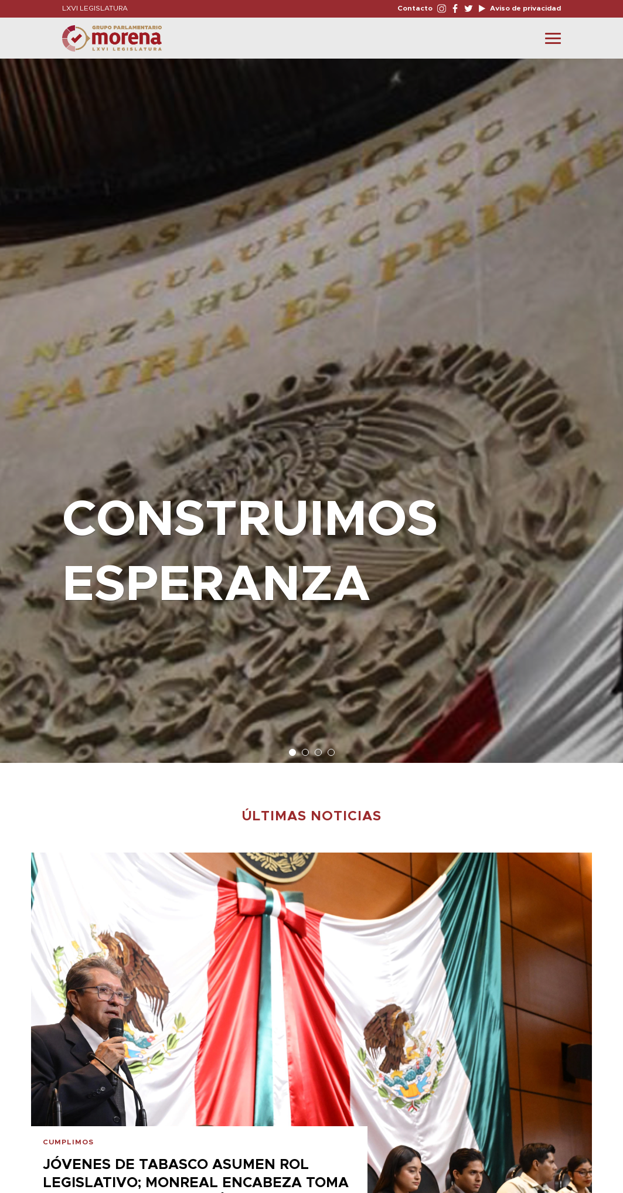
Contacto (415, 8)
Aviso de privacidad (524, 8)
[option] (311, 405)
